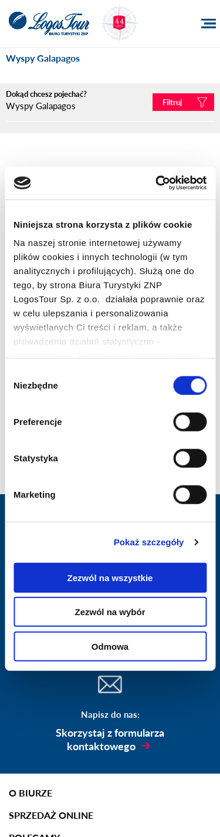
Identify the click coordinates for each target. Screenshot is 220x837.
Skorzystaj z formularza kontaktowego (110, 739)
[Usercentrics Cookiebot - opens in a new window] (157, 183)
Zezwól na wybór (110, 612)
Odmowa (110, 646)
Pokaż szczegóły (149, 542)
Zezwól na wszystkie (110, 577)
